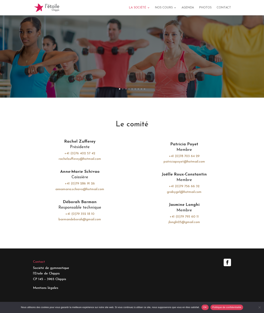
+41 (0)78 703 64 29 (183, 156)
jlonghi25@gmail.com (183, 221)
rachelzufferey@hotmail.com (81, 159)
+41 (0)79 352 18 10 (81, 213)
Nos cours (164, 7)
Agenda (188, 7)
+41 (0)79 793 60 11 (183, 215)
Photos (205, 7)
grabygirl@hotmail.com (183, 191)
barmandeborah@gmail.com (81, 218)
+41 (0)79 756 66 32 (183, 186)
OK (205, 307)
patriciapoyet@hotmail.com (183, 162)
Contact (224, 7)
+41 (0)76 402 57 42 (81, 154)
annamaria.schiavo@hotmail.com (81, 189)
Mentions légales (45, 288)
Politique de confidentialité (226, 307)
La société (137, 7)
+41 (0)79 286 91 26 (81, 183)
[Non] (259, 307)
